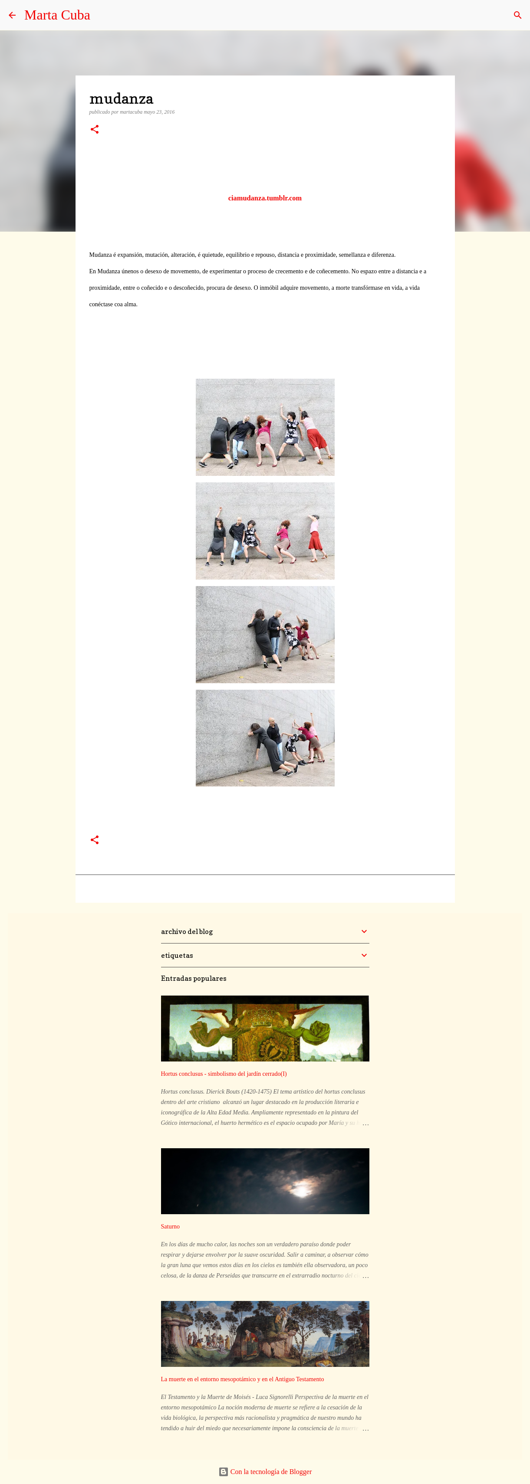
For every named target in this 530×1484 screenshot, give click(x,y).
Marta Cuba (57, 15)
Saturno (170, 1226)
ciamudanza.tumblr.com (265, 198)
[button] (94, 130)
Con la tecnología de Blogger (265, 1471)
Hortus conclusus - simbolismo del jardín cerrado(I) (224, 1074)
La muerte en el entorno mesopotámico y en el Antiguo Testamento (242, 1379)
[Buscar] (518, 15)
